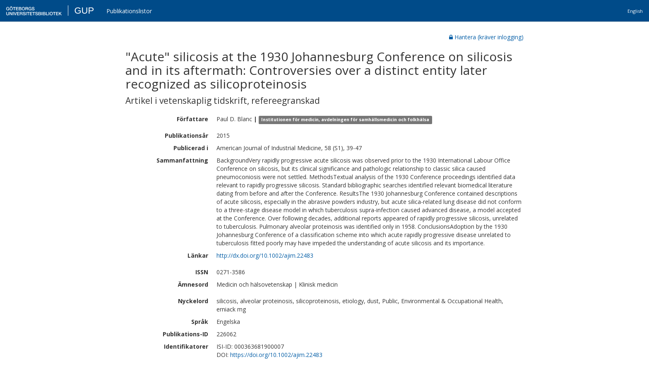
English (635, 11)
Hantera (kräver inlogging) (486, 37)
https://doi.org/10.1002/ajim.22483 (276, 355)
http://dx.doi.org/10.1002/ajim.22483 (264, 255)
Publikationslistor (129, 11)
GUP (84, 10)
